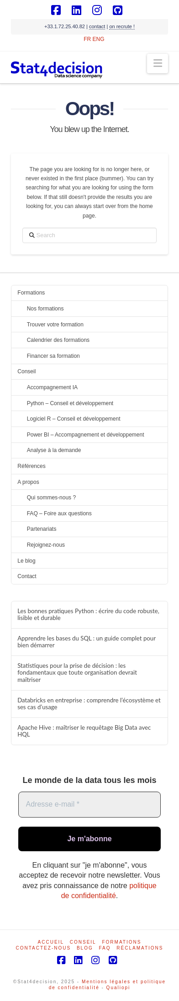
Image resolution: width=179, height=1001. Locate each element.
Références (31, 466)
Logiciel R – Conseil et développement (74, 419)
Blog (85, 947)
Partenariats (42, 529)
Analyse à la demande (54, 450)
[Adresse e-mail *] (89, 804)
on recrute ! (122, 26)
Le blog (26, 561)
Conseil (26, 371)
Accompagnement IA (52, 387)
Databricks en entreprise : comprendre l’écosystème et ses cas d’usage (89, 704)
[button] (157, 63)
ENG (99, 39)
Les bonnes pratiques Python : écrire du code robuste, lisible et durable (88, 615)
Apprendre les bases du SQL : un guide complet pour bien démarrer (86, 642)
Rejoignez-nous (46, 545)
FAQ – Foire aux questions (59, 513)
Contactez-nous (43, 947)
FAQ (105, 947)
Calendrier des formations (58, 340)
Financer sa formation (53, 356)
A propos (28, 482)
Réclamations (139, 947)
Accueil (51, 942)
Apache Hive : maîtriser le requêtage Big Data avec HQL (84, 731)
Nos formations (45, 308)
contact (97, 26)
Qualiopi (118, 987)
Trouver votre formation (55, 324)
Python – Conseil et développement (70, 403)
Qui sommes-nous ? (51, 497)
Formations (31, 293)
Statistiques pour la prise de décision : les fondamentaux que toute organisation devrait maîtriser (77, 673)
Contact (26, 576)
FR (87, 39)
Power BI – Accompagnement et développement (85, 435)
